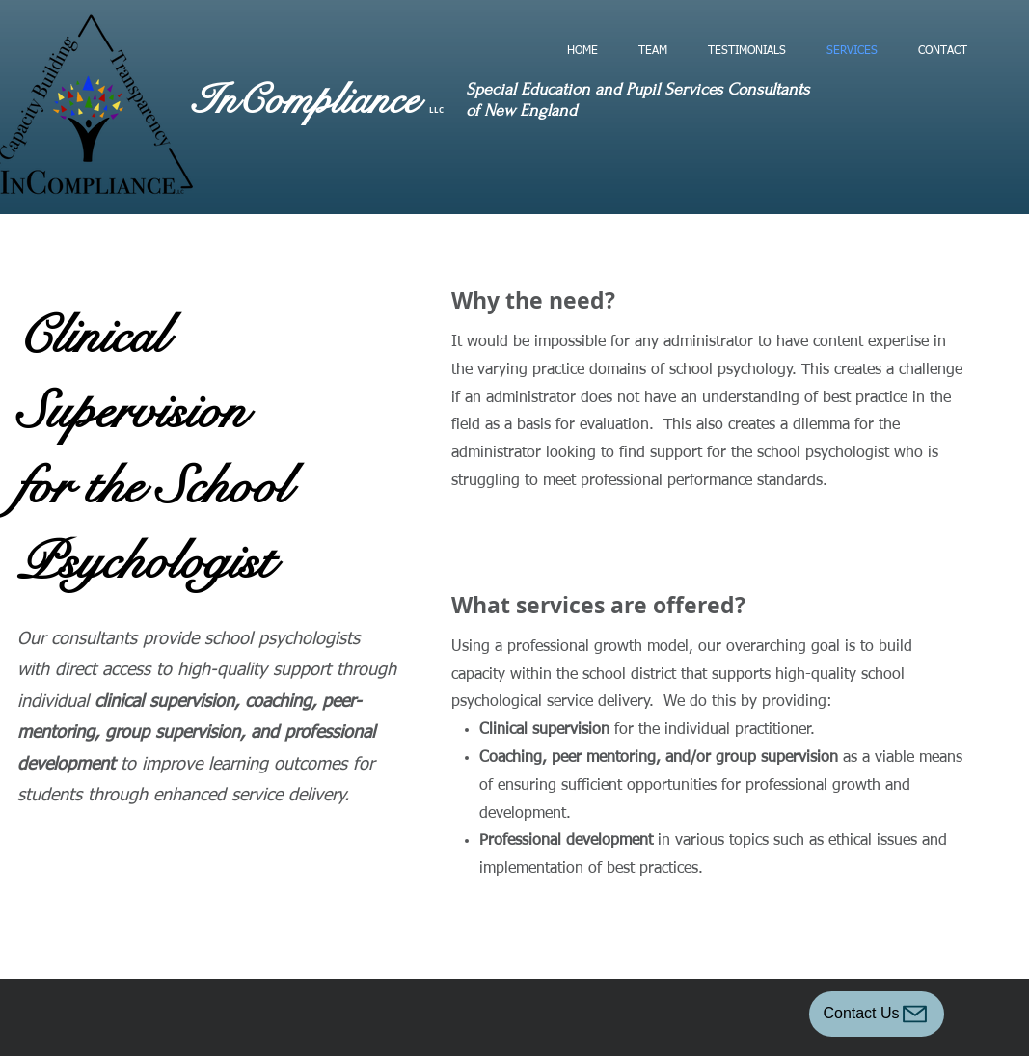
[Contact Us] (876, 1014)
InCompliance (310, 100)
